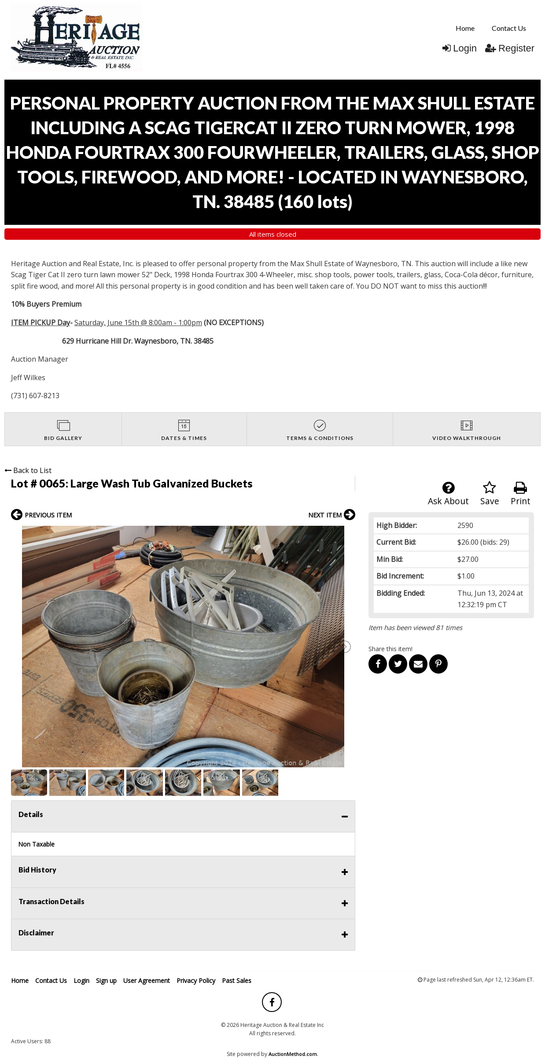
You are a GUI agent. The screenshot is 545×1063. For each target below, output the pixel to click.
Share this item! (390, 649)
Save (489, 494)
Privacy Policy (196, 980)
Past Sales (236, 980)
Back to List (28, 470)
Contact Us (509, 28)
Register (509, 48)
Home (465, 28)
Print (520, 494)
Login (459, 48)
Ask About (448, 494)
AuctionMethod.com (293, 1054)
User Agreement (146, 980)
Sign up (106, 980)
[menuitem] (465, 28)
